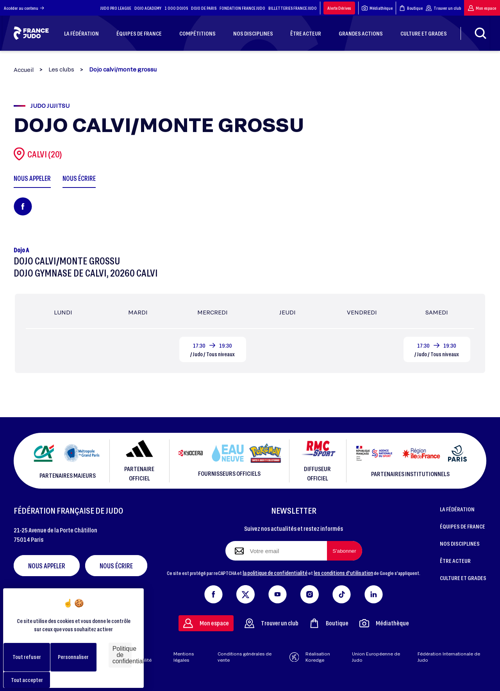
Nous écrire (116, 566)
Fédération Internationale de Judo (449, 657)
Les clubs (61, 69)
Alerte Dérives (339, 8)
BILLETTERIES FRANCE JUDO (292, 8)
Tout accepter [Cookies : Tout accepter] (27, 680)
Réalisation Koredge (309, 657)
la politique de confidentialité (275, 572)
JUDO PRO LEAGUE (115, 8)
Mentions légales (183, 657)
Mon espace (482, 8)
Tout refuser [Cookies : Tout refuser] (26, 657)
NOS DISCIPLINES (460, 543)
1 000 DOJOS (176, 8)
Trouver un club (443, 8)
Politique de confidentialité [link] (122, 654)
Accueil (24, 69)
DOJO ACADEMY (147, 8)
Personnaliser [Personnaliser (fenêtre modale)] (73, 657)
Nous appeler (46, 566)
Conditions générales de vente (244, 657)
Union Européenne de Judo (376, 657)
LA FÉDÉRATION (457, 508)
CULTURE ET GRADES (463, 577)
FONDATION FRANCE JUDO (242, 8)
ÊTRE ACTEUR (455, 560)
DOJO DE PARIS (203, 8)
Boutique (411, 8)
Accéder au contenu (24, 8)
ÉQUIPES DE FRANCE (462, 526)
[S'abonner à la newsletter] (344, 551)
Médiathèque (377, 8)
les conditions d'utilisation (343, 572)
